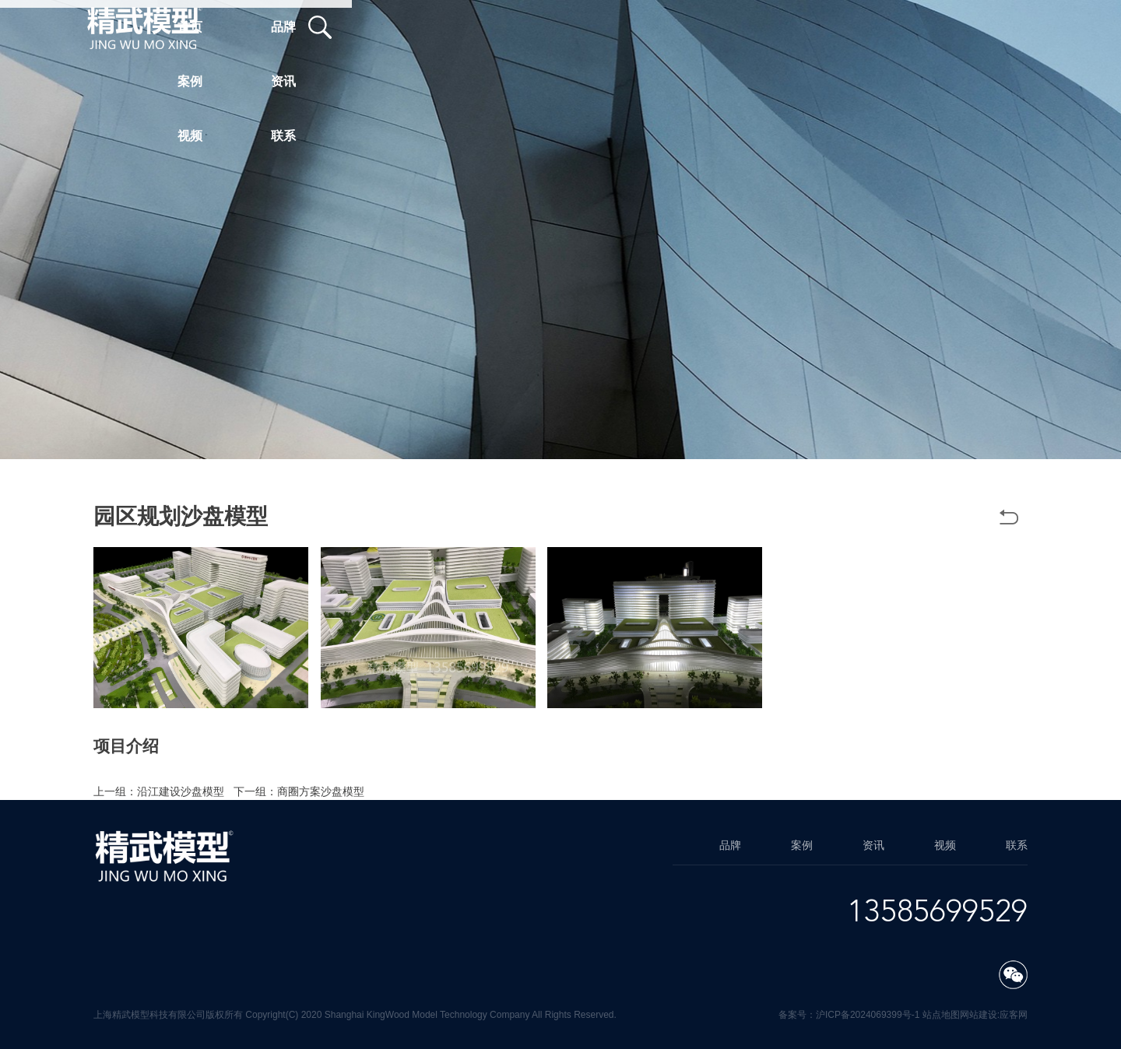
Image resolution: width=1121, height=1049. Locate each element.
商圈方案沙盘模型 (320, 791)
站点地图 (941, 1014)
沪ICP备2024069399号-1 (867, 1014)
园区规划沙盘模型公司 (605, 763)
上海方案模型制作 (202, 777)
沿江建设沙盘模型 (180, 791)
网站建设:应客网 (994, 1014)
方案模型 (693, 763)
